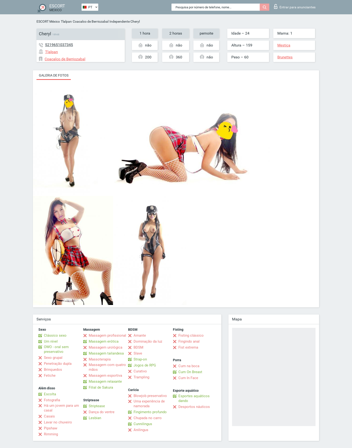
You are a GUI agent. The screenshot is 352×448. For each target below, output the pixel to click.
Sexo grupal (53, 357)
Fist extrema (188, 347)
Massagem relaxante (105, 381)
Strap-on (140, 359)
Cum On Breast (190, 372)
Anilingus (141, 430)
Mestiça (283, 45)
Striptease (97, 406)
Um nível (51, 341)
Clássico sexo (55, 335)
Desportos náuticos (194, 407)
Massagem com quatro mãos (107, 367)
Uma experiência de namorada (149, 403)
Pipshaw (50, 428)
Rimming (51, 434)
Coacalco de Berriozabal (91, 21)
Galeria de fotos (53, 75)
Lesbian (95, 418)
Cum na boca (188, 366)
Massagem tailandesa (106, 353)
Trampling (141, 377)
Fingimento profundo (150, 412)
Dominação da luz (148, 341)
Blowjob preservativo (150, 396)
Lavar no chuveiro (58, 422)
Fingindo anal (189, 341)
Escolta (50, 394)
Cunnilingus (143, 424)
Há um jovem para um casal (61, 407)
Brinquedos (53, 369)
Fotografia (52, 400)
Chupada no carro (148, 418)
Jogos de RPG (145, 365)
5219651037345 (59, 44)
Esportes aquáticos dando (194, 398)
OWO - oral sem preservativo (56, 349)
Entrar (295, 6)
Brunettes (285, 57)
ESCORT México (48, 21)
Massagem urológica (105, 347)
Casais (49, 416)
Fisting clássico (191, 335)
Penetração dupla (58, 363)
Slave (138, 353)
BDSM (138, 347)
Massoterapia (100, 359)
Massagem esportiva (105, 375)
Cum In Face (188, 378)
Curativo (140, 371)
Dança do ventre (101, 412)
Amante (140, 335)
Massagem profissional (107, 335)
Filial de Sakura (101, 387)
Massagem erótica (104, 341)
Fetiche (50, 375)
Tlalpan (66, 21)
